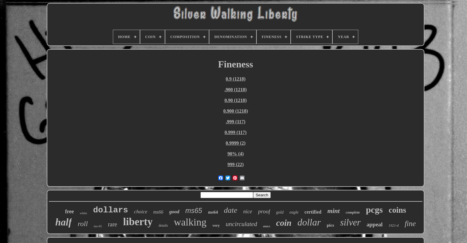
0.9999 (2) (236, 143)
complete (353, 212)
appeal (375, 224)
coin (284, 223)
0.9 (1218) (236, 78)
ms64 (213, 212)
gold (280, 212)
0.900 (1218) (235, 110)
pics (330, 225)
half (63, 222)
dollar (309, 222)
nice (247, 211)
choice (140, 211)
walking (190, 222)
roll (83, 224)
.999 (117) (235, 121)
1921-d (394, 225)
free (69, 211)
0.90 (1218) (236, 100)
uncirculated (241, 224)
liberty (137, 222)
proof (264, 211)
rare (112, 224)
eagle (293, 212)
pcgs (374, 209)
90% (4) (236, 153)
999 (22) (236, 164)
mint (333, 210)
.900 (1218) (236, 89)
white (83, 213)
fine (410, 224)
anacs (266, 226)
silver (350, 222)
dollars (110, 210)
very (216, 225)
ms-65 (98, 226)
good (174, 211)
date (230, 210)
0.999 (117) (236, 132)
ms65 (193, 210)
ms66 (158, 211)
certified (312, 211)
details (163, 225)
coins (397, 210)
